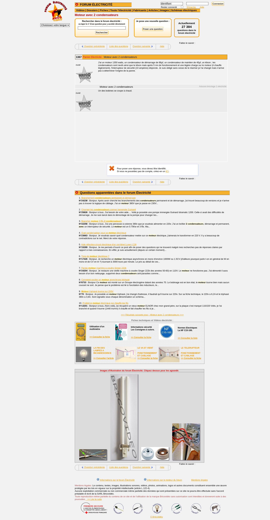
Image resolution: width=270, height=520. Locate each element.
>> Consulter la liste (187, 338)
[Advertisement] (161, 137)
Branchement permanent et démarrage (108, 198)
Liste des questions (118, 46)
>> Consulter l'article (103, 358)
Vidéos (80, 10)
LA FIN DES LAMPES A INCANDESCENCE (102, 350)
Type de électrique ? (95, 256)
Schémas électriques (184, 10)
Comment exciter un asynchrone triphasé (105, 279)
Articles (153, 10)
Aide (202, 7)
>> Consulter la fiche (100, 337)
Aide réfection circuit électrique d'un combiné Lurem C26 (108, 244)
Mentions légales (199, 480)
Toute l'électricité (120, 10)
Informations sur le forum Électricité (115, 480)
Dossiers (92, 10)
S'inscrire (191, 7)
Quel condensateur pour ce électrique (103, 232)
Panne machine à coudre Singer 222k (103, 268)
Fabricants (139, 10)
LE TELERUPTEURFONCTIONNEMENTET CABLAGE (190, 352)
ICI (167, 171)
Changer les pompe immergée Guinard (108, 209)
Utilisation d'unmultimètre (97, 327)
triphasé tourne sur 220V (97, 291)
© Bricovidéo (156, 517)
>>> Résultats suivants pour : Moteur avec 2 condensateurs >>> (152, 314)
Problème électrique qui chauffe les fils (105, 303)
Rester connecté (169, 7)
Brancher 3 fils (101, 221)
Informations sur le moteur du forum (163, 480)
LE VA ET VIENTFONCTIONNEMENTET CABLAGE (147, 352)
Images (164, 10)
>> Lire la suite (94, 499)
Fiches (104, 10)
